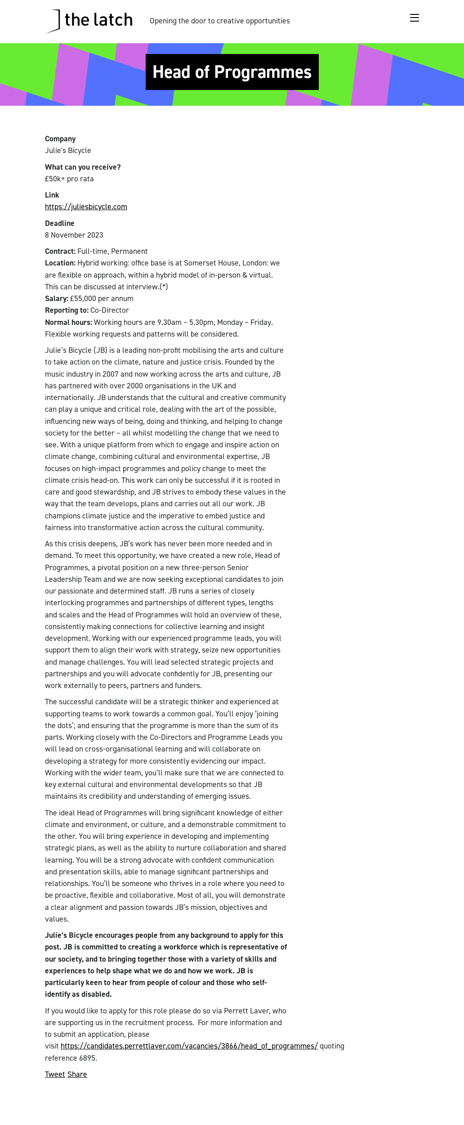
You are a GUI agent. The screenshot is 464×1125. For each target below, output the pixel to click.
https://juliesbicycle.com (86, 206)
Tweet (55, 1074)
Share (77, 1074)
